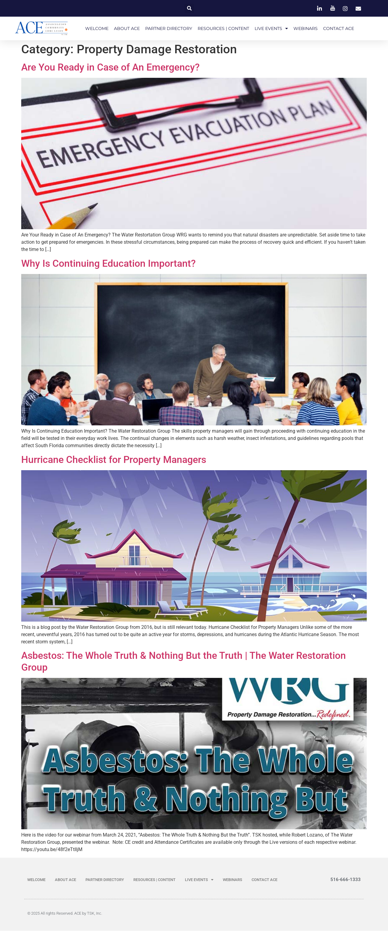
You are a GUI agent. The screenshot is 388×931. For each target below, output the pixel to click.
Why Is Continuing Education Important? (108, 264)
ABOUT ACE (127, 28)
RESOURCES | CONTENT (223, 28)
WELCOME (97, 28)
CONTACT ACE (338, 28)
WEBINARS (305, 28)
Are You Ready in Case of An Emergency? (110, 68)
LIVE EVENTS (271, 28)
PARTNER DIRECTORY (168, 28)
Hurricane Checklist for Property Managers (113, 460)
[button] (189, 8)
